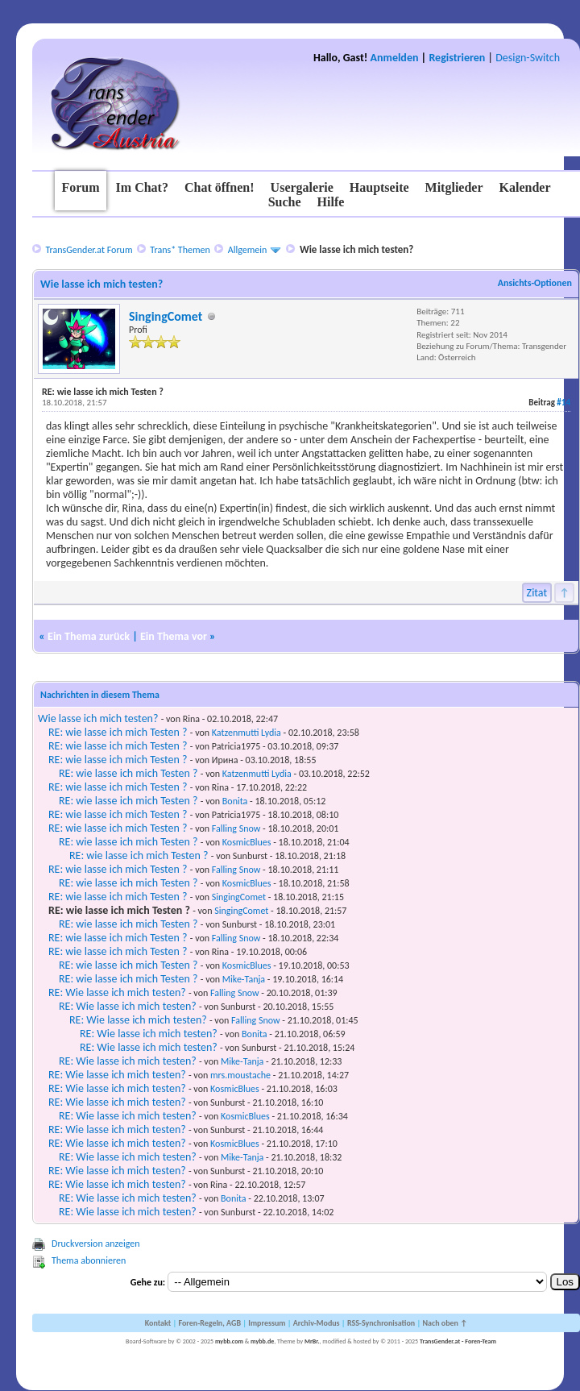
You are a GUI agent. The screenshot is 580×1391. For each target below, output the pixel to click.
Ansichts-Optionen (535, 283)
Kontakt (158, 1323)
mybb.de (262, 1341)
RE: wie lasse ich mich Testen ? (118, 732)
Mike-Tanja (243, 979)
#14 (563, 402)
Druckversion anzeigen (96, 1243)
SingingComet (165, 316)
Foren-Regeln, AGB (209, 1323)
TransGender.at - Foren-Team (458, 1341)
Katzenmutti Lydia (246, 732)
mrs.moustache (240, 1075)
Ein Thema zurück (89, 636)
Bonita (235, 801)
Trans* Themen (179, 249)
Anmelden (395, 57)
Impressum (266, 1323)
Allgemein (247, 249)
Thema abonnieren (89, 1260)
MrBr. (312, 1341)
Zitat (537, 593)
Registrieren (457, 57)
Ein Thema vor (173, 636)
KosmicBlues (246, 842)
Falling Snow (236, 828)
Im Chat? (142, 187)
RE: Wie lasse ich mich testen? (117, 992)
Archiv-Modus (316, 1323)
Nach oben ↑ (444, 1323)
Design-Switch (527, 57)
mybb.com (229, 1341)
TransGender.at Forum (88, 249)
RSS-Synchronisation (381, 1323)
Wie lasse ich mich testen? (98, 718)
